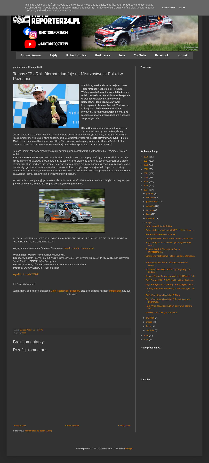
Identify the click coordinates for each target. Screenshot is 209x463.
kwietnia (150, 318)
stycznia (150, 330)
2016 (146, 335)
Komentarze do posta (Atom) (38, 431)
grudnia (150, 193)
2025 (146, 157)
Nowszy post (20, 425)
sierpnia (150, 210)
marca (149, 322)
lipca (148, 214)
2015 (146, 339)
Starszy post (124, 425)
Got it (182, 7)
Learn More (168, 7)
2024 (146, 161)
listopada (150, 197)
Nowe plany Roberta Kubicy (159, 226)
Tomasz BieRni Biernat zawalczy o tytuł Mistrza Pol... (170, 276)
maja (149, 222)
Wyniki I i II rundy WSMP (26, 274)
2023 (146, 165)
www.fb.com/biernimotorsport (79, 248)
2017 (146, 190)
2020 (146, 177)
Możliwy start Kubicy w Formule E (161, 312)
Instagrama (115, 290)
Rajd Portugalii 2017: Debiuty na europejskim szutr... (170, 284)
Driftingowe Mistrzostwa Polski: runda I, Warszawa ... (170, 238)
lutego (149, 326)
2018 (146, 185)
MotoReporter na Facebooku (65, 290)
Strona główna (72, 425)
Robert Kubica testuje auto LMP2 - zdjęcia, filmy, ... (170, 230)
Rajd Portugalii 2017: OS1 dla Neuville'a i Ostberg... (170, 280)
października (152, 201)
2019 (146, 181)
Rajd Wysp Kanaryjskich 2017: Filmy (163, 295)
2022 (146, 169)
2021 (146, 173)
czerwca (150, 218)
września (150, 206)
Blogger (129, 448)
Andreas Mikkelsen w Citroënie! (160, 234)
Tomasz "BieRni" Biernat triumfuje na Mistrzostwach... (163, 250)
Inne (24, 333)
